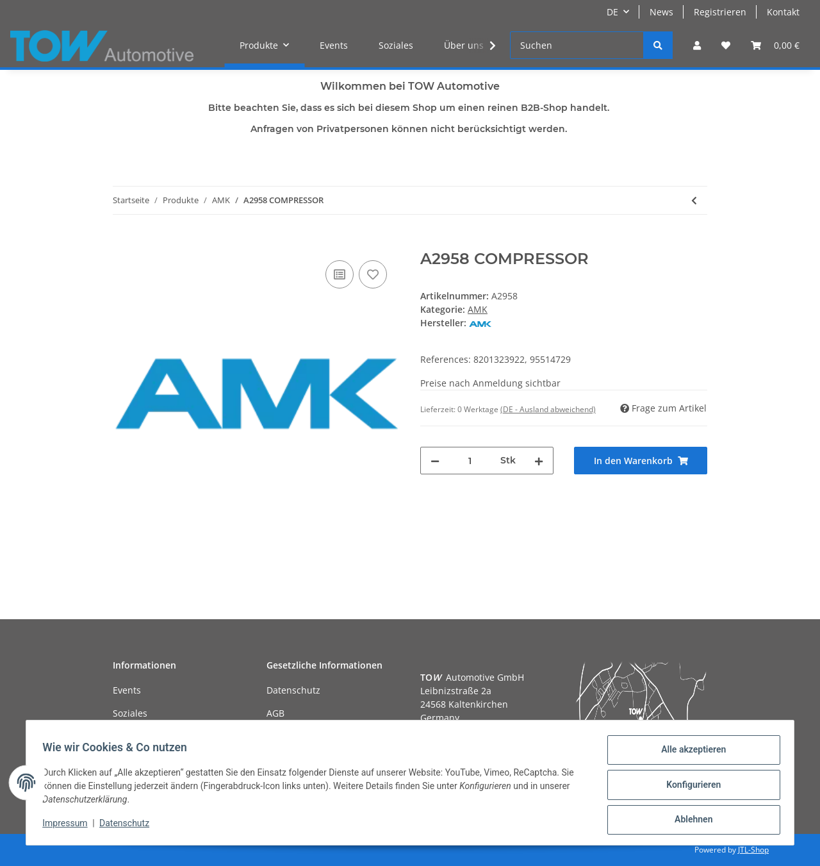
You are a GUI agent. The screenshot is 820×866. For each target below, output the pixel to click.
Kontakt (783, 12)
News (661, 12)
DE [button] (612, 12)
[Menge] (469, 460)
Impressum (69, 826)
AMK (478, 309)
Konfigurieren (689, 787)
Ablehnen (689, 820)
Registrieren (720, 12)
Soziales (396, 45)
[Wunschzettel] (726, 45)
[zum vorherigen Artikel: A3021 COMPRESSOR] (694, 200)
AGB (275, 713)
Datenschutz (293, 690)
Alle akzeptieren (689, 754)
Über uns (464, 45)
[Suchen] (577, 45)
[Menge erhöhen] (539, 460)
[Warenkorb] (775, 45)
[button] (697, 45)
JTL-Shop (753, 849)
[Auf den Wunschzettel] (373, 274)
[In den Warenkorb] (123, 243)
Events (334, 45)
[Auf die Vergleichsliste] (339, 274)
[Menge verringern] (435, 460)
